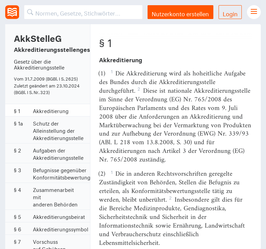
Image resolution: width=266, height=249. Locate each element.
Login (230, 13)
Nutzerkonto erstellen (180, 13)
